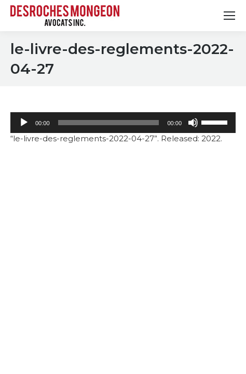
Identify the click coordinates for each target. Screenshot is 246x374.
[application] (123, 122)
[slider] (108, 122)
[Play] (24, 122)
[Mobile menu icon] (229, 15)
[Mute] (193, 122)
